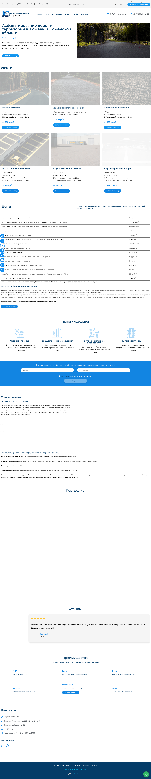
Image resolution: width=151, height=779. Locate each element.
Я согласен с (75, 388)
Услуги (39, 14)
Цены (47, 14)
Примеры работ (71, 14)
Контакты (85, 14)
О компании (57, 14)
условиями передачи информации (80, 388)
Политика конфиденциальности (75, 770)
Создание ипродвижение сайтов (78, 774)
